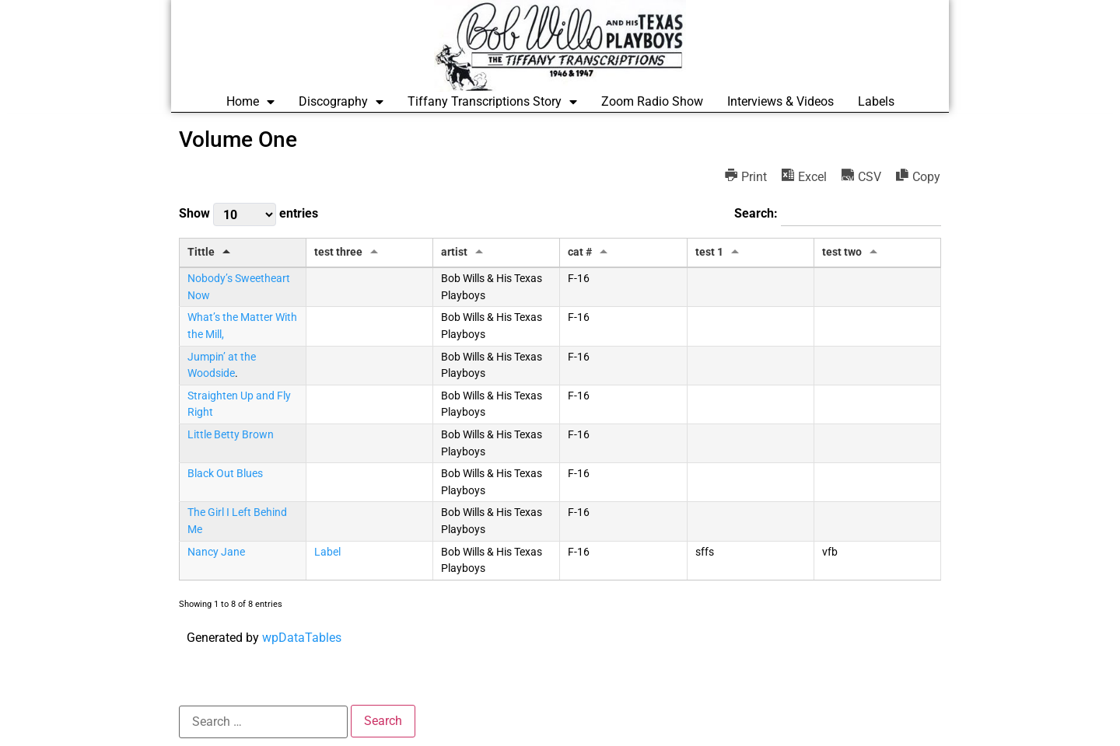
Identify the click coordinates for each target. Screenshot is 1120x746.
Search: (837, 214)
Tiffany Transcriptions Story (492, 102)
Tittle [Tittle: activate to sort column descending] (201, 252)
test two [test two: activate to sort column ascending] (842, 252)
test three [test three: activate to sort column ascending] (338, 252)
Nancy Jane (216, 552)
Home (250, 102)
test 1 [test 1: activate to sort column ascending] (709, 252)
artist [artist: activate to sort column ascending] (454, 252)
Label (327, 552)
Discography (341, 102)
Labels (876, 101)
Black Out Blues (225, 473)
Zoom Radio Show (652, 101)
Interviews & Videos (780, 101)
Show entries (248, 214)
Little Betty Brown (230, 434)
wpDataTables (301, 637)
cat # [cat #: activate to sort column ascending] (580, 252)
